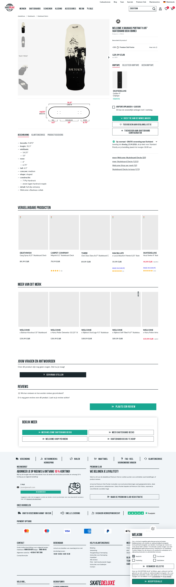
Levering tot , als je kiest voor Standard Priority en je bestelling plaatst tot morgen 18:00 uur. (135, 144)
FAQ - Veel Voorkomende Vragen (100, 562)
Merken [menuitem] (23, 9)
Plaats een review (123, 406)
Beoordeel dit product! (119, 40)
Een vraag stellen (52, 375)
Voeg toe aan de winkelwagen (135, 118)
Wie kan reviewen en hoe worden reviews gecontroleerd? (41, 393)
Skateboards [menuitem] (35, 9)
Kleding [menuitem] (58, 9)
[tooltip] (156, 47)
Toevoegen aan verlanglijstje (135, 124)
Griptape (116, 65)
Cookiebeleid (156, 576)
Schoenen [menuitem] (48, 9)
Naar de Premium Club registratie (124, 497)
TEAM (128, 561)
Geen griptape (148, 65)
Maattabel (101, 459)
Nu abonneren (40, 492)
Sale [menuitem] (90, 9)
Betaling (92, 548)
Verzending (23, 459)
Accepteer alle (153, 581)
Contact (92, 567)
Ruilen (75, 459)
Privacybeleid (167, 576)
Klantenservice (153, 459)
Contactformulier (22, 555)
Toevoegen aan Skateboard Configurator (135, 132)
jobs (127, 550)
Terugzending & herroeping (98, 553)
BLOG (128, 558)
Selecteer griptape (130, 65)
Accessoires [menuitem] (70, 9)
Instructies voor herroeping (98, 555)
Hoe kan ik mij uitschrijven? (33, 499)
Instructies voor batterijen (98, 564)
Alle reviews (94, 560)
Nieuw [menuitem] (81, 9)
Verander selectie (153, 566)
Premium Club (96, 467)
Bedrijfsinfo (58, 582)
